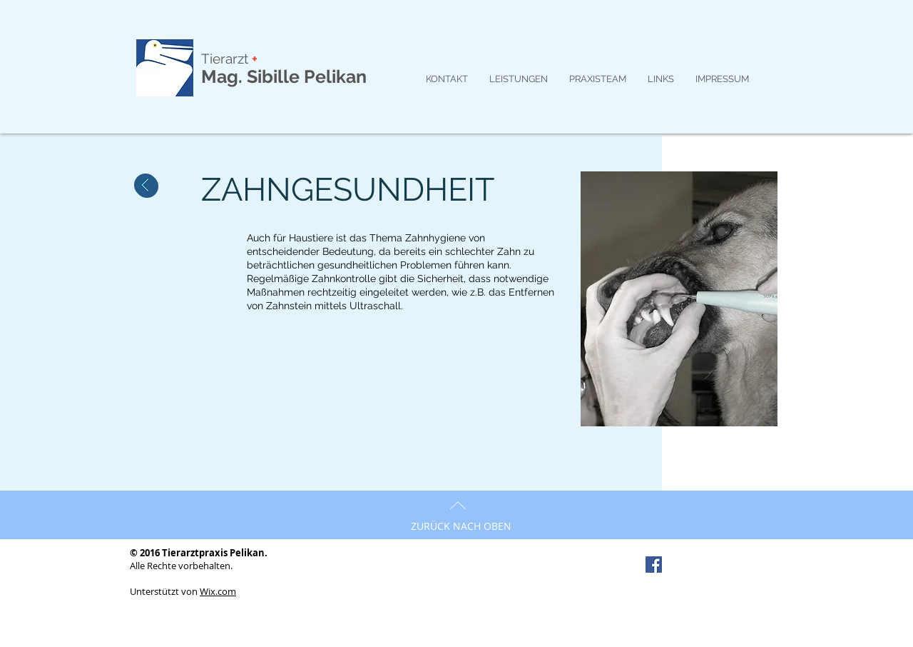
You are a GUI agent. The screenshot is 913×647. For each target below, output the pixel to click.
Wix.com (218, 591)
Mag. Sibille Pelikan (284, 76)
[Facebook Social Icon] (654, 564)
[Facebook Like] (714, 565)
